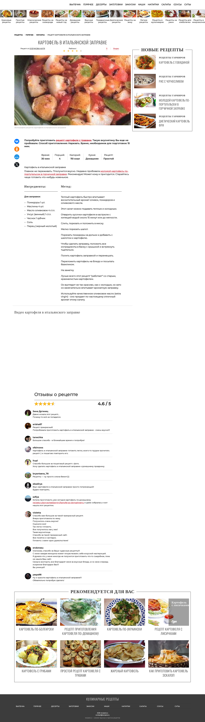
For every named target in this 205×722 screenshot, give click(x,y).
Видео (116, 48)
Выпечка (75, 4)
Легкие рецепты (143, 21)
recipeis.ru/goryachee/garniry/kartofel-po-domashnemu (58, 502)
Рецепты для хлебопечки (185, 21)
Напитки (153, 4)
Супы (187, 4)
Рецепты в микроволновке (198, 21)
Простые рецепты (20, 21)
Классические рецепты (33, 21)
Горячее (88, 4)
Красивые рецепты (6, 21)
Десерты (101, 4)
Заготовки (116, 4)
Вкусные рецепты (89, 21)
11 (106, 48)
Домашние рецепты (75, 21)
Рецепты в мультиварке (157, 21)
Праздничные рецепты (102, 21)
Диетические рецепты (116, 21)
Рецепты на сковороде (47, 21)
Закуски (130, 4)
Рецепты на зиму (130, 21)
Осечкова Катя (37, 48)
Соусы (178, 4)
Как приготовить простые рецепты (27, 5)
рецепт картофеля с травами (73, 140)
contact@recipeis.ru (102, 715)
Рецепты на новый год (61, 21)
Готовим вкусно (102, 699)
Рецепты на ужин (171, 21)
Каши (141, 4)
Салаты (166, 4)
